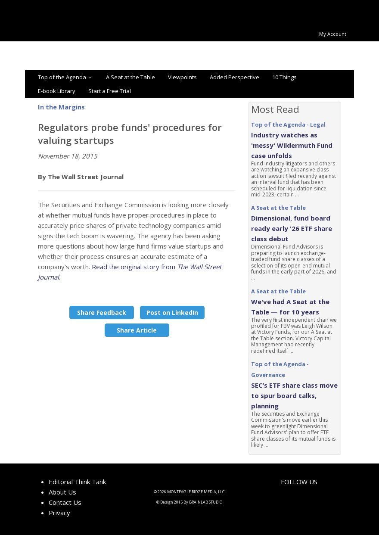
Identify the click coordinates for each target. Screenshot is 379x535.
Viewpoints (182, 77)
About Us (62, 492)
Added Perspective (234, 77)
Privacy (59, 512)
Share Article (137, 330)
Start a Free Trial (109, 91)
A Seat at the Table (130, 77)
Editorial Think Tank (77, 481)
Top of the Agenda (65, 77)
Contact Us (65, 502)
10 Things (284, 77)
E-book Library (56, 91)
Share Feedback (101, 312)
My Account (332, 34)
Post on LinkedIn (172, 312)
